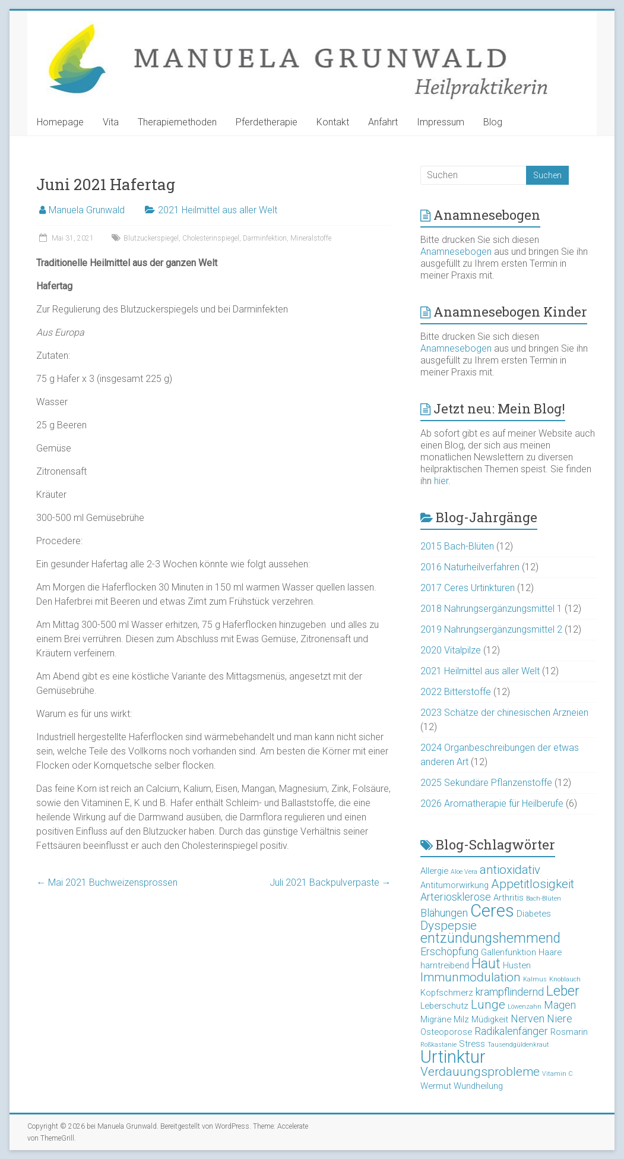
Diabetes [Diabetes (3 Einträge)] (534, 913)
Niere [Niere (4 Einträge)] (559, 1018)
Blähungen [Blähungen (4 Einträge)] (444, 913)
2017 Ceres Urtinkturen (467, 587)
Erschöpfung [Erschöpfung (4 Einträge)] (449, 951)
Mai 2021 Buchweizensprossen (107, 882)
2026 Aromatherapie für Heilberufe (491, 803)
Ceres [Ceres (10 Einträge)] (492, 911)
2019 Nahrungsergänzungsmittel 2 (491, 629)
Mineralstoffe (310, 238)
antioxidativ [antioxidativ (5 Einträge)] (510, 870)
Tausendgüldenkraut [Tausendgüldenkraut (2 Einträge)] (518, 1045)
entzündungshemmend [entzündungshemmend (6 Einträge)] (490, 938)
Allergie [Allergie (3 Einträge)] (434, 871)
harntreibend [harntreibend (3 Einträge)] (444, 965)
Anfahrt (383, 122)
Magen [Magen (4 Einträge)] (560, 1005)
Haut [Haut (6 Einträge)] (486, 964)
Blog (492, 122)
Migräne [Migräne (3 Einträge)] (435, 1019)
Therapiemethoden (177, 122)
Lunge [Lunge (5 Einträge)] (488, 1004)
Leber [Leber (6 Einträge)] (562, 991)
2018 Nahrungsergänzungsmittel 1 (491, 608)
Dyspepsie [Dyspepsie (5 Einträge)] (448, 925)
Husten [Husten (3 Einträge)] (517, 965)
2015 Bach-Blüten (457, 546)
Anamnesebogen (456, 251)
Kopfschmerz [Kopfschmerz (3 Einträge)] (446, 992)
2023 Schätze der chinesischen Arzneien (504, 712)
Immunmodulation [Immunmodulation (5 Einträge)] (470, 977)
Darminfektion (265, 238)
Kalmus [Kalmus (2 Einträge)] (535, 979)
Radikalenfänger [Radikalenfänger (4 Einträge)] (511, 1031)
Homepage (60, 122)
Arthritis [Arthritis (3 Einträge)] (508, 897)
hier (441, 481)
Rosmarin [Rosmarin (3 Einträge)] (569, 1032)
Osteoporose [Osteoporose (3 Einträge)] (446, 1032)
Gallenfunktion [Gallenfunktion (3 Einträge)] (508, 952)
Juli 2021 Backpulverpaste (330, 882)
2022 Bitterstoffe (455, 691)
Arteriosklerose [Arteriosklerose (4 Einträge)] (455, 896)
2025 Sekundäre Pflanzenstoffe (486, 782)
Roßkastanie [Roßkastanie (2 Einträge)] (438, 1045)
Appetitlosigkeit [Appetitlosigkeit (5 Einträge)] (532, 884)
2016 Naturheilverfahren (470, 567)
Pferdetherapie (266, 122)
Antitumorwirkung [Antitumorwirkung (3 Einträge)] (454, 885)
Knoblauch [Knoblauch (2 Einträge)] (565, 979)
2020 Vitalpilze (450, 650)
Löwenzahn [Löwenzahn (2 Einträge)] (524, 1006)
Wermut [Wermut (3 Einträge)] (435, 1086)
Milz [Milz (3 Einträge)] (461, 1019)
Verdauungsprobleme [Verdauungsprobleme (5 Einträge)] (480, 1072)
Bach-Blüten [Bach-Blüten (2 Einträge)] (543, 898)
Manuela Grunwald (87, 210)
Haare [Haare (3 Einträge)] (550, 952)
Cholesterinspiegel (210, 238)
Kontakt (332, 122)
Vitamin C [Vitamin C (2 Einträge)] (557, 1074)
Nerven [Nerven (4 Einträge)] (527, 1018)
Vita (111, 122)
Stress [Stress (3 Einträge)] (472, 1043)
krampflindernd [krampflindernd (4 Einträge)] (510, 992)
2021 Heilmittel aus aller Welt (217, 210)
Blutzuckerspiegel (151, 238)
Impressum (440, 122)
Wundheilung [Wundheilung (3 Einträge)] (478, 1086)
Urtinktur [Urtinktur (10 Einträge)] (453, 1057)
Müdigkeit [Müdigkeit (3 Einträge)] (489, 1019)
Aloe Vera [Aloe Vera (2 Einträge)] (464, 872)
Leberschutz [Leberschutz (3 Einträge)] (444, 1005)
